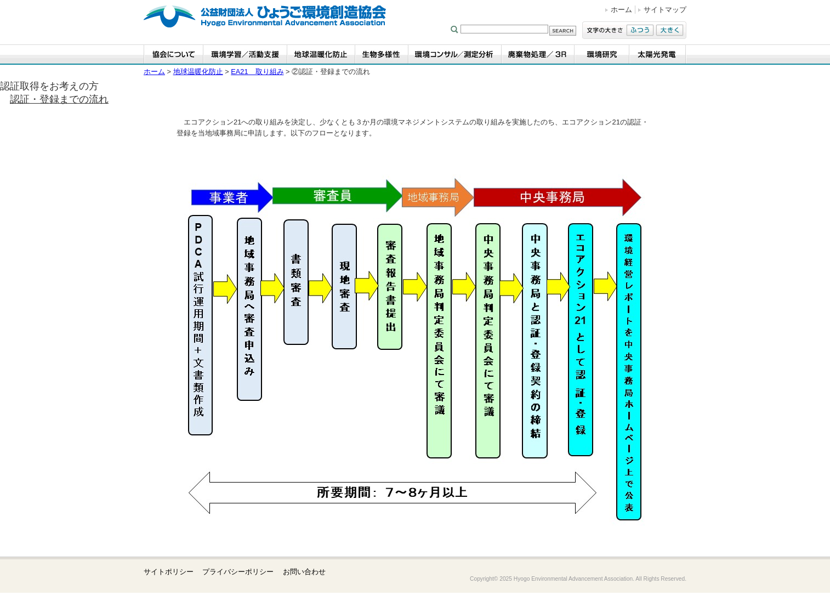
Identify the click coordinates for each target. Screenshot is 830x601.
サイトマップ (665, 9)
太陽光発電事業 (657, 54)
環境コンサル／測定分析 (455, 54)
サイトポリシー (169, 572)
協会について (173, 54)
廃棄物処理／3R (538, 54)
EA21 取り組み (257, 71)
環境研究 (602, 54)
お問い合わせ (304, 572)
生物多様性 (381, 54)
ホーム (621, 9)
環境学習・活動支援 (245, 54)
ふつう (640, 30)
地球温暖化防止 (321, 54)
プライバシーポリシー (238, 572)
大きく (670, 30)
